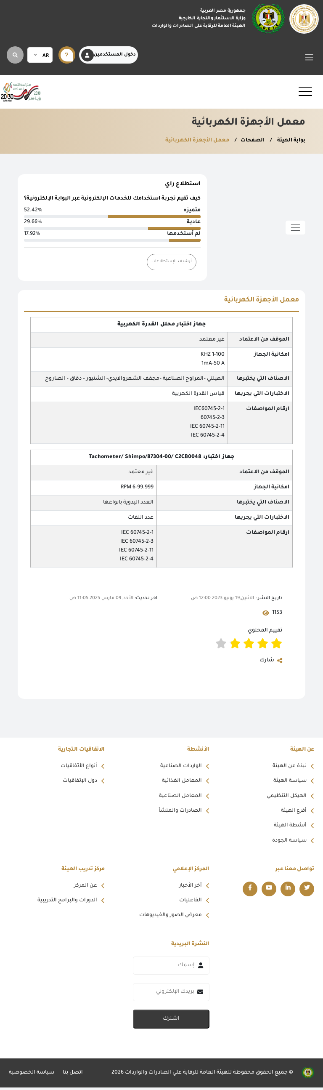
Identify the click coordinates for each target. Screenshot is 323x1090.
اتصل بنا (74, 1075)
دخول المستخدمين (108, 55)
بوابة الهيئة (290, 141)
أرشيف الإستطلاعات (171, 262)
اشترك (171, 1021)
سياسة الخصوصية (32, 1075)
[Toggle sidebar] (295, 228)
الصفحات (251, 141)
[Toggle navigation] (309, 57)
